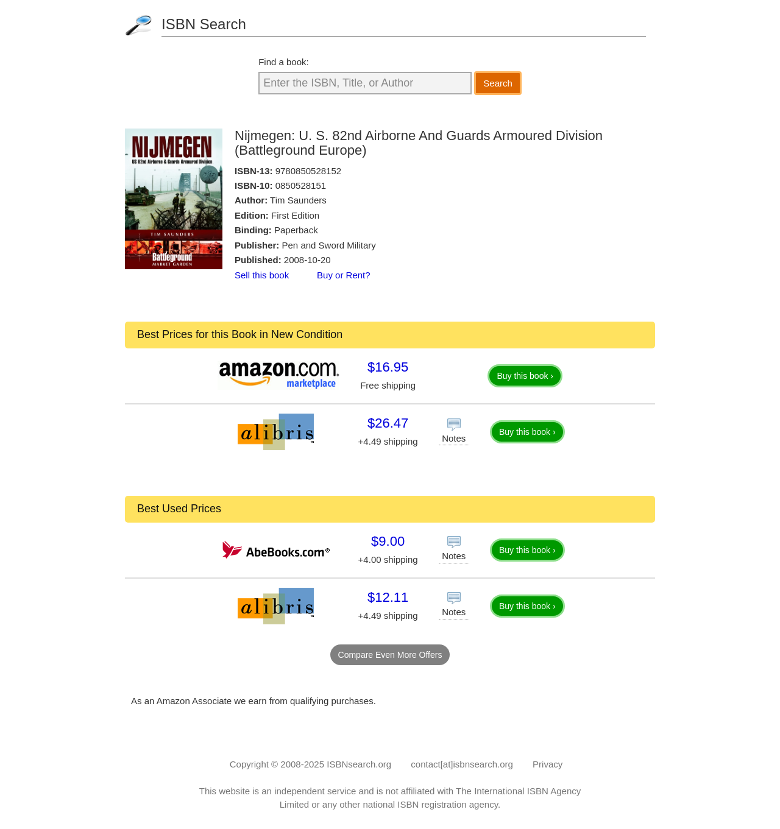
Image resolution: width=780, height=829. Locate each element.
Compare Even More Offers (390, 655)
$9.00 (388, 541)
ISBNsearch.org (359, 764)
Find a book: (283, 62)
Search (497, 83)
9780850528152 (308, 171)
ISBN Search (203, 24)
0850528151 (300, 185)
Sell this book (262, 275)
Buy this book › (525, 376)
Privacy (547, 764)
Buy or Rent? (343, 275)
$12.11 (387, 597)
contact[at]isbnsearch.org (462, 764)
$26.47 (387, 423)
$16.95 (387, 367)
